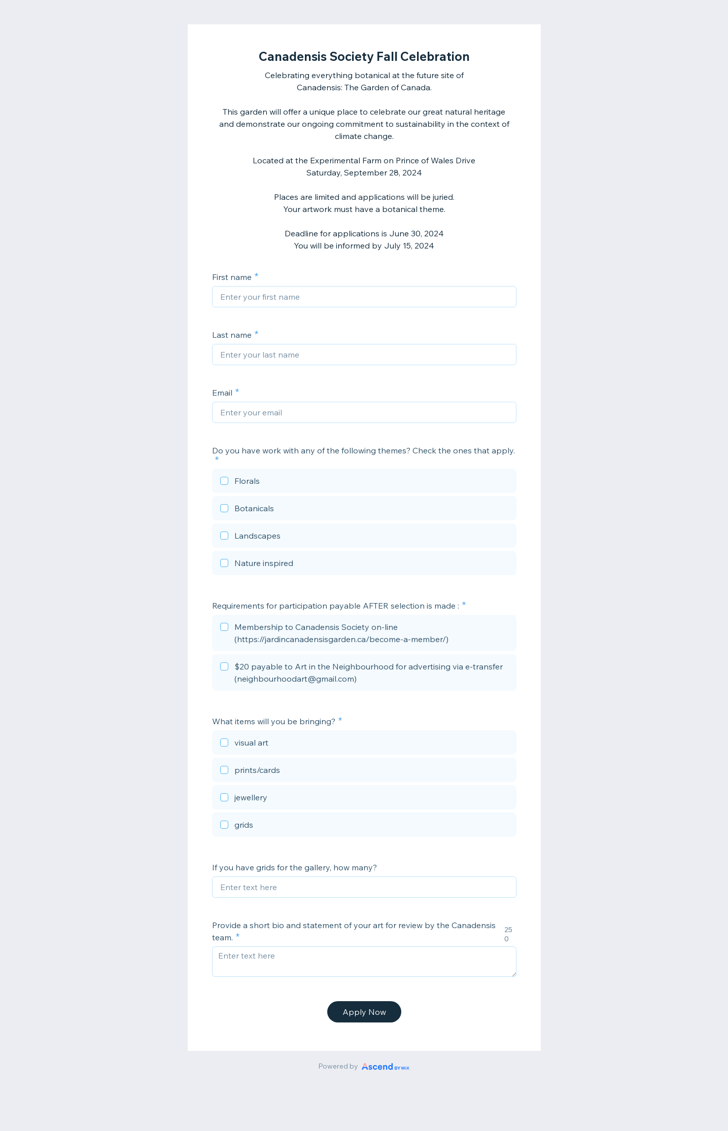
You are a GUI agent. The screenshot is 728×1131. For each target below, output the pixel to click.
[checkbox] (364, 482)
